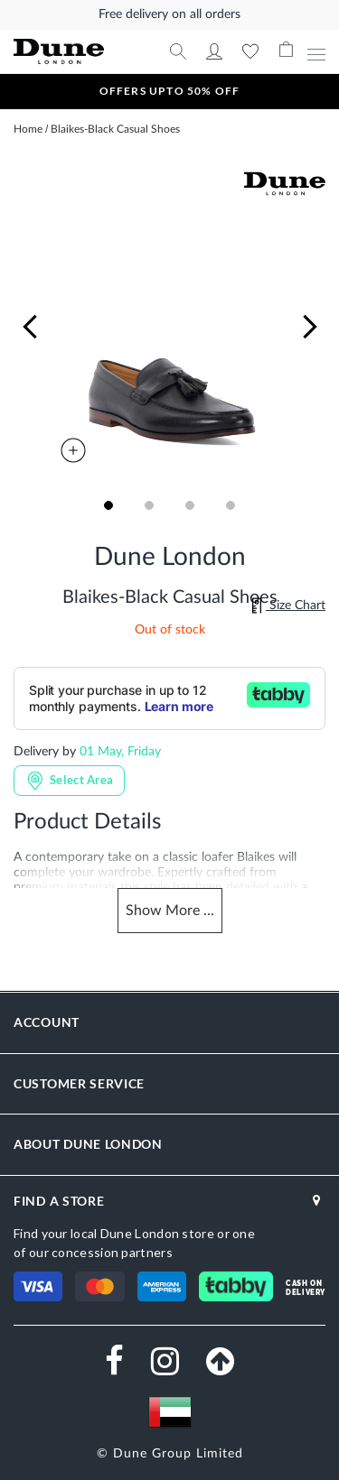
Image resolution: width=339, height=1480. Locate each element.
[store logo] (70, 52)
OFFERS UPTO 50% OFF (169, 90)
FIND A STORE (59, 1200)
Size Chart (288, 606)
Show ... (170, 911)
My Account (214, 51)
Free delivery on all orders (169, 14)
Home (28, 129)
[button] (30, 327)
